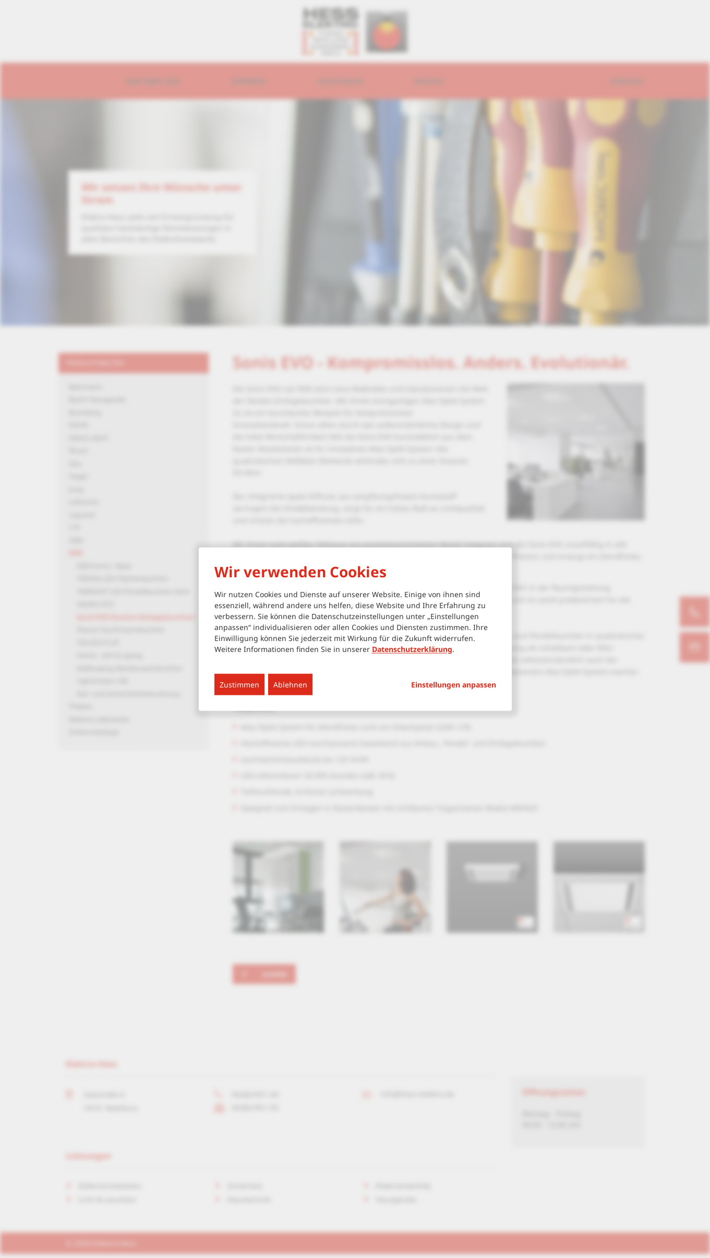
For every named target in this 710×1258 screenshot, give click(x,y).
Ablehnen (290, 684)
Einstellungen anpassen (453, 684)
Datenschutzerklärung (412, 649)
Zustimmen (239, 684)
